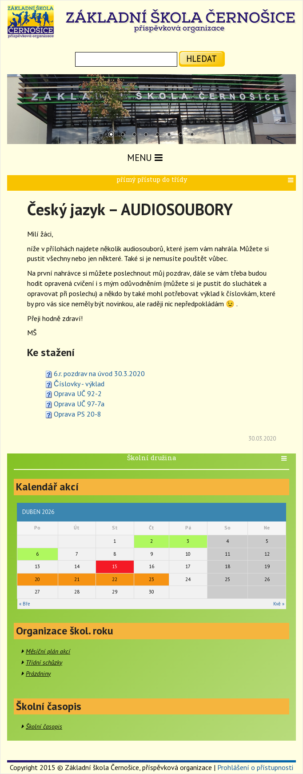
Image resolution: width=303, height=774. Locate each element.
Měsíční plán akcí (48, 651)
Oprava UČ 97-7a (79, 403)
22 (114, 579)
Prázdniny (38, 674)
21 (77, 579)
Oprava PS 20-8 (77, 413)
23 (151, 579)
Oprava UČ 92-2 (78, 393)
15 (114, 566)
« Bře (24, 604)
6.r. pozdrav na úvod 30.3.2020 (99, 373)
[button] (291, 180)
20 (37, 579)
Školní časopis (44, 726)
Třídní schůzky (44, 662)
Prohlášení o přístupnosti (255, 767)
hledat (201, 58)
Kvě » (278, 604)
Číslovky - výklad (79, 383)
